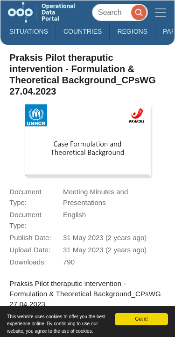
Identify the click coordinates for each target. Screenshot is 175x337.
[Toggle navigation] (160, 12)
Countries (82, 31)
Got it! (141, 319)
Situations (28, 31)
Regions (132, 31)
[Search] (120, 12)
